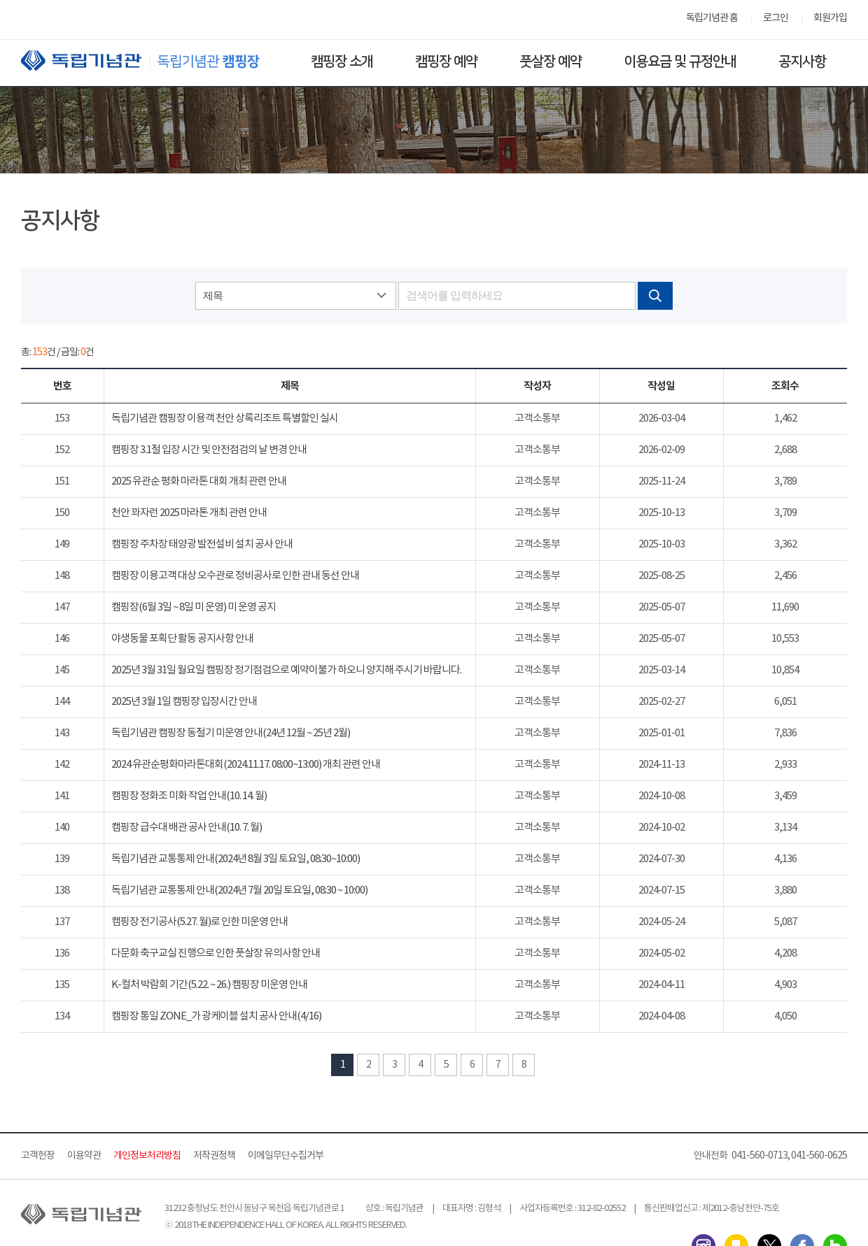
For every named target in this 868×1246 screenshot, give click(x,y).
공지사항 (802, 61)
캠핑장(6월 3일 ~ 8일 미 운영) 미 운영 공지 (193, 607)
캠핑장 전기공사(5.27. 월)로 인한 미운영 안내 (199, 922)
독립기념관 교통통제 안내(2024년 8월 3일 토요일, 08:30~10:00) (235, 859)
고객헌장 (38, 1155)
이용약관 (84, 1155)
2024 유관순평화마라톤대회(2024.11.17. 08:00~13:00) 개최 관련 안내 (245, 765)
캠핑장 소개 (342, 61)
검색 (655, 296)
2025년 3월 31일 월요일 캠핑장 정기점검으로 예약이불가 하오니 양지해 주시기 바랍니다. (286, 670)
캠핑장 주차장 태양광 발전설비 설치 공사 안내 (202, 544)
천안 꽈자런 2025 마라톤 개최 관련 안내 (189, 513)
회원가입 (830, 18)
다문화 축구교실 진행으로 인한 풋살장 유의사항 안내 (215, 953)
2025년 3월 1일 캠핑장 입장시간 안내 (184, 702)
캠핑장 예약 (446, 61)
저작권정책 (214, 1155)
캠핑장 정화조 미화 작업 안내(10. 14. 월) (189, 796)
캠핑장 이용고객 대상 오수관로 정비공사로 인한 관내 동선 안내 (235, 576)
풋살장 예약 (550, 61)
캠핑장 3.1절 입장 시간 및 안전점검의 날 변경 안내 (209, 450)
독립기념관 (153, 60)
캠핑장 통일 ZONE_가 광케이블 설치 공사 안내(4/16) (216, 1016)
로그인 (775, 18)
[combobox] (295, 296)
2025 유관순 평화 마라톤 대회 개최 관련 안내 (198, 481)
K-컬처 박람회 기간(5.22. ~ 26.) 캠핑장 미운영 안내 (209, 985)
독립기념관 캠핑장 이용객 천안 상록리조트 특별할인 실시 (224, 418)
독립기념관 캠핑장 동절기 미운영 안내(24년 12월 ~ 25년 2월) (230, 733)
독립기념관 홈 (712, 18)
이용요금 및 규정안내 (680, 61)
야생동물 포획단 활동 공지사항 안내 (182, 639)
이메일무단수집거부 (285, 1155)
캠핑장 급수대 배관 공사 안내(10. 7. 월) (186, 827)
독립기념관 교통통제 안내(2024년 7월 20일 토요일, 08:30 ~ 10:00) (239, 890)
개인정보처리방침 (147, 1155)
